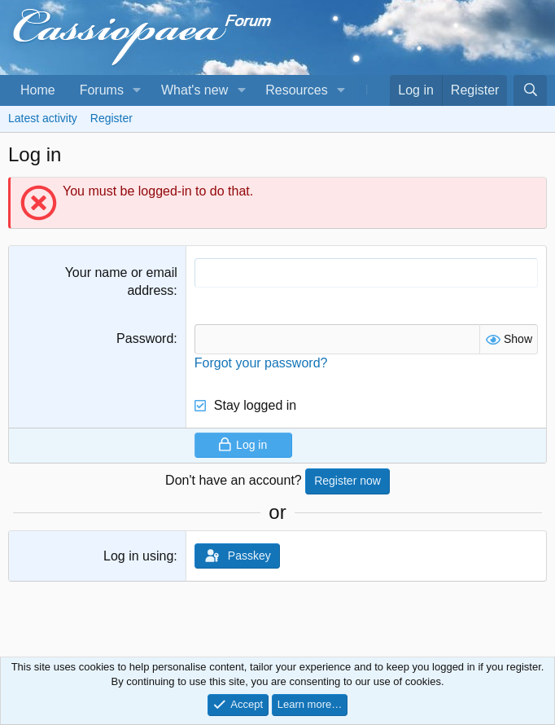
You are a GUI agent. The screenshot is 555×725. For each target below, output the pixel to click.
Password (144, 338)
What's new (194, 90)
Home (37, 90)
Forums (102, 90)
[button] (137, 90)
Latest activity (42, 118)
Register (111, 118)
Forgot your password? (261, 363)
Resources (296, 90)
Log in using (138, 556)
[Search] (530, 90)
